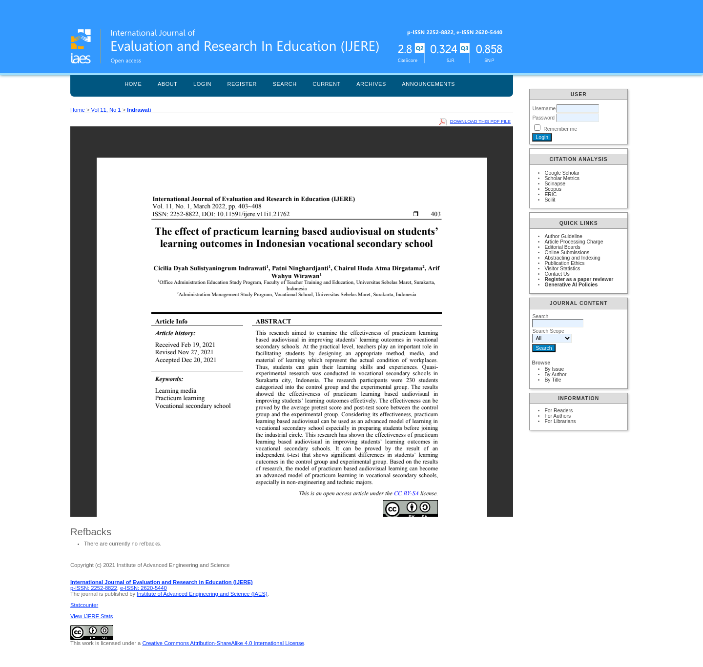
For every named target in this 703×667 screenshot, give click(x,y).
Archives (371, 84)
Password (543, 118)
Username (544, 108)
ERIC (550, 194)
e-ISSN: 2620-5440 (143, 588)
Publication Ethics (564, 263)
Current (326, 84)
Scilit (549, 199)
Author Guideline (563, 236)
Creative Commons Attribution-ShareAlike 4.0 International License (223, 643)
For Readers (558, 410)
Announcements (428, 84)
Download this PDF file (480, 121)
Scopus (552, 189)
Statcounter (84, 605)
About (168, 84)
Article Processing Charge (573, 241)
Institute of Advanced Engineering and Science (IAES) (202, 594)
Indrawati (139, 110)
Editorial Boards (562, 247)
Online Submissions (566, 252)
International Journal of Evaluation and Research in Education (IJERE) (161, 582)
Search (285, 84)
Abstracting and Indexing (572, 258)
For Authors (557, 416)
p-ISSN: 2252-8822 (93, 588)
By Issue (554, 369)
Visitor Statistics (562, 268)
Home (133, 84)
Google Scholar (561, 173)
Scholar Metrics (561, 178)
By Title (552, 380)
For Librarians (560, 421)
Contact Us (556, 274)
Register (242, 84)
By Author (555, 374)
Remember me (560, 129)
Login (202, 84)
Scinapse (554, 183)
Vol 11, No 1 (106, 110)
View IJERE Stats (91, 616)
